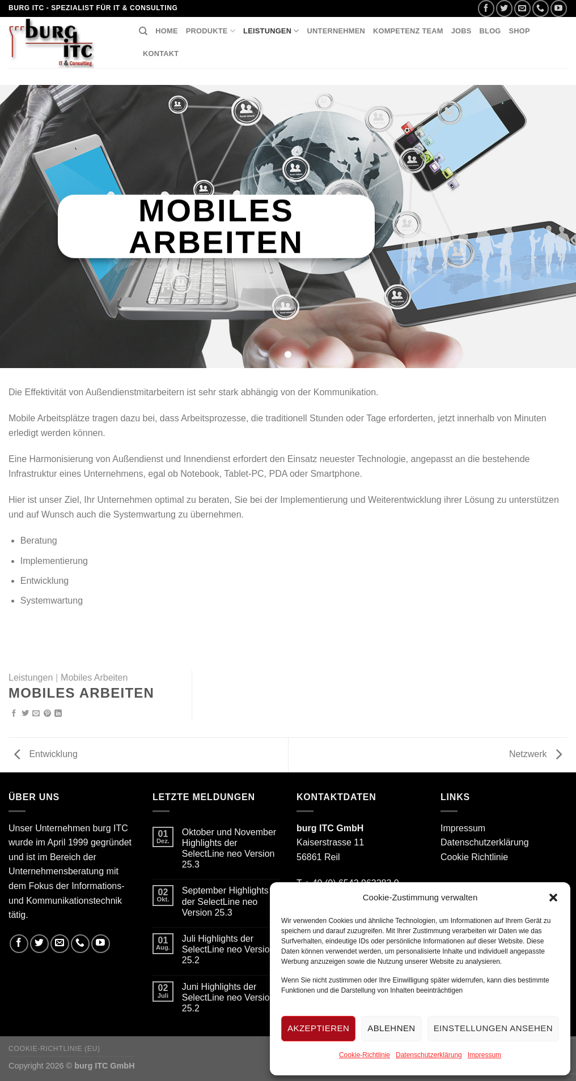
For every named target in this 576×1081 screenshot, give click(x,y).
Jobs (461, 31)
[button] (553, 897)
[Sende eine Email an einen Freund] (36, 714)
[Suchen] (143, 31)
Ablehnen (391, 1028)
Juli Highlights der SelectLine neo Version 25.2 (228, 949)
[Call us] (540, 8)
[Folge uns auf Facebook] (486, 8)
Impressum (484, 1055)
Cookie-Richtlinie (364, 1055)
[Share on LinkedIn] (58, 714)
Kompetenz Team (408, 31)
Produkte (210, 30)
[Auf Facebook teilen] (14, 714)
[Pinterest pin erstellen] (47, 714)
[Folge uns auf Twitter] (504, 8)
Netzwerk (535, 754)
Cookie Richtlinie (474, 857)
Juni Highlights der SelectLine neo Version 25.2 (228, 997)
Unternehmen (336, 31)
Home (166, 31)
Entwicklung (46, 754)
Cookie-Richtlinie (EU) (54, 1049)
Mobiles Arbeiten (94, 677)
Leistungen (271, 30)
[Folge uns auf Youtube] (558, 8)
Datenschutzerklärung (429, 1055)
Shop (519, 31)
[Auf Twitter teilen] (25, 714)
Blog (490, 31)
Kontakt (161, 53)
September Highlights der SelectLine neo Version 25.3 (225, 901)
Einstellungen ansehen (493, 1028)
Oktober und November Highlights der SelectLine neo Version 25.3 (229, 848)
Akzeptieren (318, 1028)
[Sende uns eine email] (522, 8)
